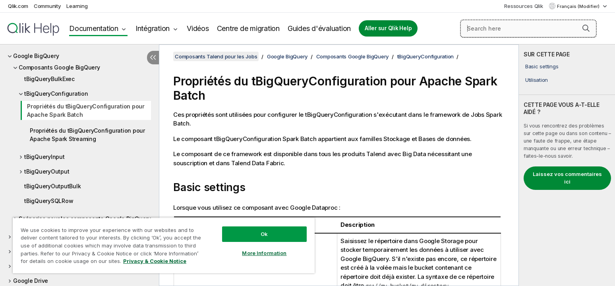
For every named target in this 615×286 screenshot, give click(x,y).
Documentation (93, 28)
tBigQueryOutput (46, 171)
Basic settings (542, 66)
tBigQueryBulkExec (49, 78)
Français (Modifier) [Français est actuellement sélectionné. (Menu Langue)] (579, 6)
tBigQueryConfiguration (56, 93)
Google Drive (30, 280)
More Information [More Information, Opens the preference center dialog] (264, 253)
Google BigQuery (36, 55)
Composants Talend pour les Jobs (216, 56)
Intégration (152, 28)
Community (47, 6)
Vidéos (198, 28)
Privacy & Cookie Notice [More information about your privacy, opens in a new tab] (154, 261)
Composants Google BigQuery (59, 67)
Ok (264, 234)
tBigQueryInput (44, 156)
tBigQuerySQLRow (48, 200)
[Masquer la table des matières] (153, 57)
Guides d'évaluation (319, 28)
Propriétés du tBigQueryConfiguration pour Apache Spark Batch (86, 110)
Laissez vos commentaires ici (567, 178)
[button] (586, 28)
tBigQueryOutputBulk (52, 186)
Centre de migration (248, 28)
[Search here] (528, 28)
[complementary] (567, 165)
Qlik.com (18, 6)
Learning (76, 6)
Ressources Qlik (523, 6)
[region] (164, 245)
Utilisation (536, 80)
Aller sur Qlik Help (388, 28)
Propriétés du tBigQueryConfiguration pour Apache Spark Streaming (87, 134)
